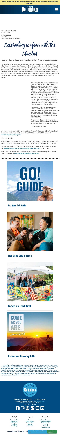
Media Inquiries (45, 423)
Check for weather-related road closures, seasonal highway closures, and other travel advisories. (30, 2)
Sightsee (14, 424)
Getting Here (14, 423)
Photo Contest (30, 421)
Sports (46, 424)
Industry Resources (45, 420)
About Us (45, 426)
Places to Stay (14, 420)
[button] (51, 432)
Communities (30, 423)
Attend (30, 424)
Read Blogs (14, 426)
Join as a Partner (46, 421)
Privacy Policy (45, 427)
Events (30, 420)
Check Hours (41, 401)
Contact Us (30, 426)
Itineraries (14, 421)
